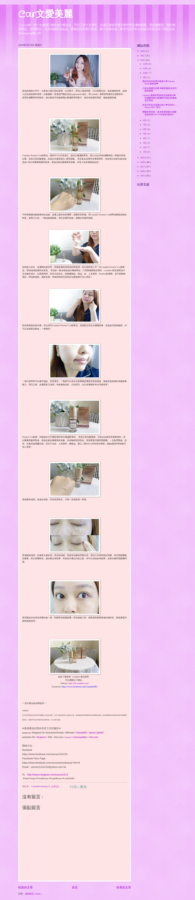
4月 (145, 138)
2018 (142, 162)
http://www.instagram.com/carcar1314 (47, 774)
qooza (92, 732)
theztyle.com (26, 733)
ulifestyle (69, 732)
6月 (145, 129)
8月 (145, 120)
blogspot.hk (38, 732)
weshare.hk (28, 737)
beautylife (81, 732)
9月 (145, 77)
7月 (145, 125)
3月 (145, 143)
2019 (142, 158)
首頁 (75, 887)
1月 (145, 152)
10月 (145, 73)
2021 (142, 56)
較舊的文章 (124, 887)
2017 (142, 167)
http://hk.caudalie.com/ (79, 683)
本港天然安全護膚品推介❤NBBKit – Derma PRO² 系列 (159, 106)
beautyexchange (55, 732)
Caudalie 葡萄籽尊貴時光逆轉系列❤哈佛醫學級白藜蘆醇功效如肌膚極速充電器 (159, 98)
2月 (145, 147)
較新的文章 (25, 887)
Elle (50, 737)
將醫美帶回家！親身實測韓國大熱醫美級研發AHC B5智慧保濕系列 (159, 113)
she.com (58, 737)
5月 (145, 134)
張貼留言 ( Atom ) (33, 894)
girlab (100, 732)
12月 (145, 64)
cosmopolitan (80, 737)
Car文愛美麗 (45, 14)
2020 (142, 60)
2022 (142, 51)
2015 (142, 176)
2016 (142, 171)
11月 (145, 68)
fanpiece (41, 737)
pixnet (68, 737)
